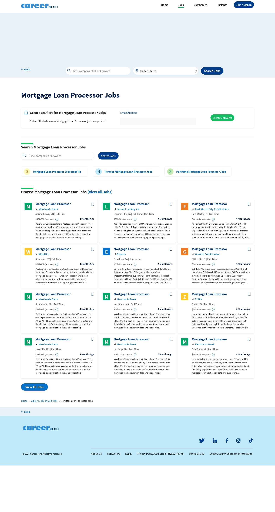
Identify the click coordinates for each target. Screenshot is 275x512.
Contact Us (113, 500)
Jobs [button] (181, 4)
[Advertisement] (137, 37)
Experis (121, 300)
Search (108, 202)
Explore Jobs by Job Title (44, 447)
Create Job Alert (222, 164)
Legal (128, 500)
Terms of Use (196, 500)
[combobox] (165, 71)
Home (164, 4)
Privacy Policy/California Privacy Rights (160, 500)
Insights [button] (222, 4)
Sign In (244, 4)
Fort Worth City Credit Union (212, 255)
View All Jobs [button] (34, 433)
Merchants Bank (48, 255)
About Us (96, 500)
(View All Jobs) (100, 238)
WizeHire (44, 300)
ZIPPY (198, 345)
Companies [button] (200, 4)
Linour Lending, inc (128, 255)
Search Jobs (212, 71)
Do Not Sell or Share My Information (231, 500)
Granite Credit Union (207, 300)
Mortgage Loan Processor (53, 250)
